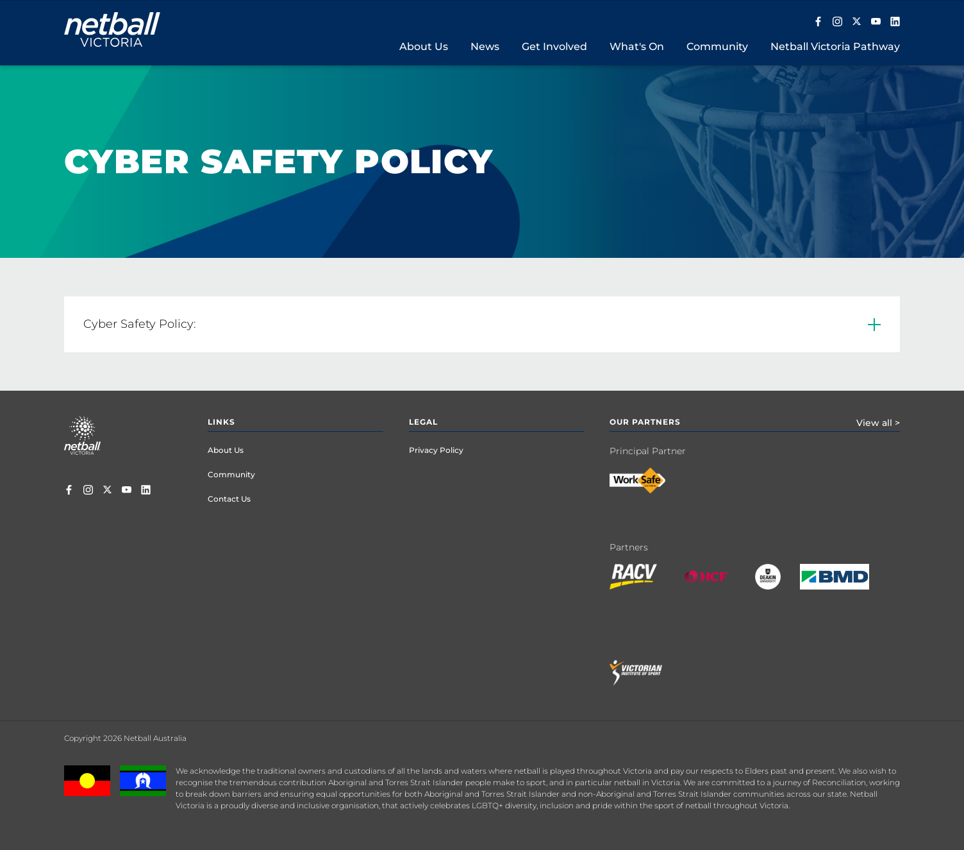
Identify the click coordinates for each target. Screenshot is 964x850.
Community (231, 474)
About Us (226, 450)
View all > (878, 423)
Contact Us (229, 499)
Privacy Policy (436, 450)
